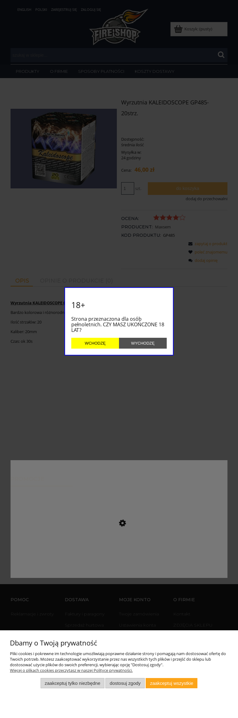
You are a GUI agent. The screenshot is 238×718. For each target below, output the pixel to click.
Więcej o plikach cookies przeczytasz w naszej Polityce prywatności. (71, 670)
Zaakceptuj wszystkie (171, 683)
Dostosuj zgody (125, 683)
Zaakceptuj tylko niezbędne (72, 683)
